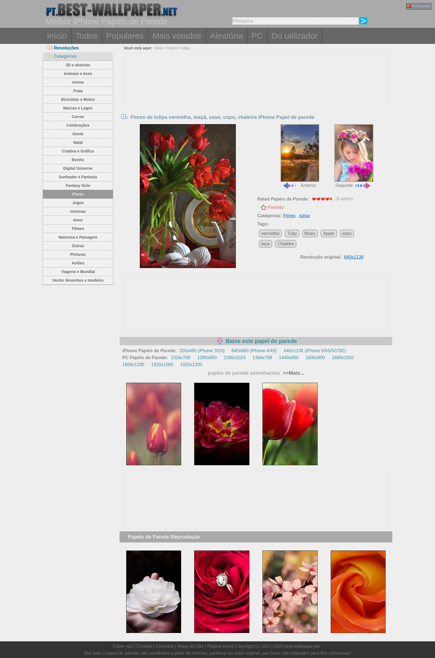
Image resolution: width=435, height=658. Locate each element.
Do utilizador (295, 35)
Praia (78, 91)
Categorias (62, 56)
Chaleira (285, 243)
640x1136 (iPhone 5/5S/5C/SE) (315, 350)
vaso (347, 233)
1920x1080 (162, 364)
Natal (78, 142)
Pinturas (78, 254)
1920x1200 (191, 364)
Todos (86, 35)
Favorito (276, 207)
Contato (144, 646)
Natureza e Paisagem (78, 237)
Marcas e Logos (78, 108)
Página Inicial (220, 646)
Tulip (292, 233)
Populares (125, 35)
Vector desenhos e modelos (77, 280)
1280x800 (207, 357)
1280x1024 (235, 357)
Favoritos (165, 646)
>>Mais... (293, 373)
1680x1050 (343, 357)
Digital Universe (78, 168)
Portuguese (418, 6)
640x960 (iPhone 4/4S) (254, 350)
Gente (78, 134)
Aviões (78, 263)
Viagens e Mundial (78, 271)
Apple (329, 233)
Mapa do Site (191, 646)
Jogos (78, 203)
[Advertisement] (256, 94)
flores (310, 233)
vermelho (270, 233)
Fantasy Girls (78, 185)
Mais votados (176, 35)
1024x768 (180, 357)
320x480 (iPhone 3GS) (202, 350)
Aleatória (226, 35)
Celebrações (77, 125)
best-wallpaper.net (302, 646)
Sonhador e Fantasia (78, 177)
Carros (78, 116)
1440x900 (289, 357)
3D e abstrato (78, 65)
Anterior (299, 156)
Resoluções (63, 48)
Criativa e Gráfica (78, 151)
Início (57, 35)
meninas (78, 211)
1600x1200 (133, 364)
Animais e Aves (78, 73)
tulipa (185, 48)
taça (265, 243)
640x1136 (353, 257)
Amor (78, 220)
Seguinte (353, 156)
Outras (78, 246)
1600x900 (315, 357)
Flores (78, 194)
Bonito (78, 159)
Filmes (78, 228)
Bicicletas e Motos (78, 99)
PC (257, 35)
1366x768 (262, 357)
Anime (78, 82)
